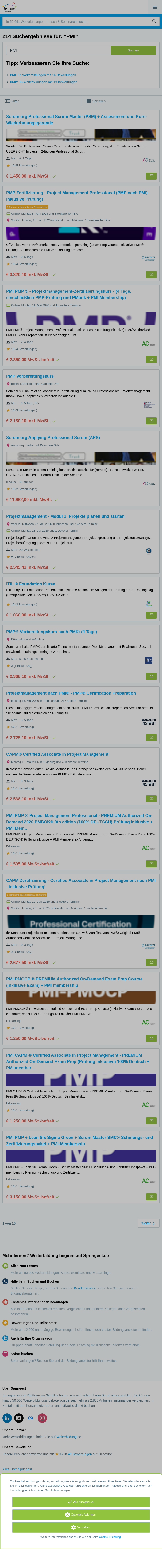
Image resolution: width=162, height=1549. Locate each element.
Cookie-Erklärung (110, 1537)
